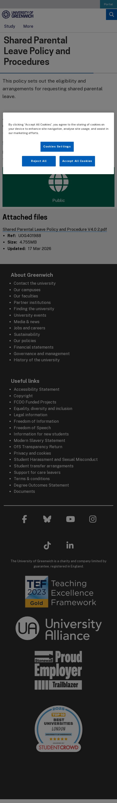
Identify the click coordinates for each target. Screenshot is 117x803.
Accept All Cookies (77, 161)
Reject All (39, 161)
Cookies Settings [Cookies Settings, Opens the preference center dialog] (57, 146)
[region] (58, 143)
